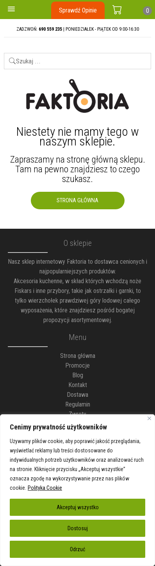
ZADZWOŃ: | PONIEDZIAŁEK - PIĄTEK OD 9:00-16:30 (77, 29)
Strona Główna (77, 200)
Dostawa (77, 394)
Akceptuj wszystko (78, 507)
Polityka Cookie (45, 488)
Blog (77, 375)
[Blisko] (149, 418)
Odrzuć (77, 549)
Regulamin (77, 404)
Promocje (77, 365)
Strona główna (77, 355)
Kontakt (77, 385)
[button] (11, 9)
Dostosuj (78, 528)
